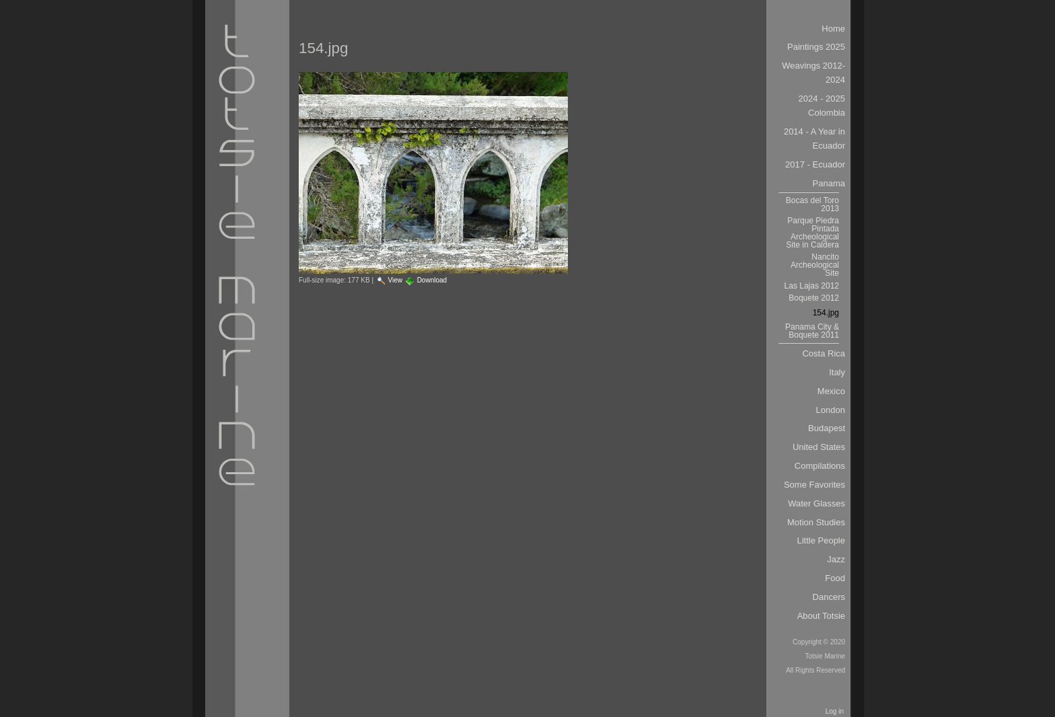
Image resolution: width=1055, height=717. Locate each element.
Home (833, 29)
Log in (835, 711)
